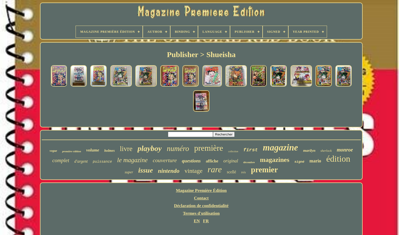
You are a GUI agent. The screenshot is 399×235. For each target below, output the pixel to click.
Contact (201, 198)
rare (215, 169)
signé (299, 162)
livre (126, 149)
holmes (109, 151)
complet (60, 160)
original (230, 160)
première (208, 148)
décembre (249, 162)
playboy (149, 148)
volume (92, 150)
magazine (280, 148)
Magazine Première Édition (201, 190)
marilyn (309, 150)
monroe (345, 150)
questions (191, 160)
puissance (102, 162)
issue (145, 170)
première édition (71, 151)
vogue (53, 151)
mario (315, 160)
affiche (212, 161)
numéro (178, 148)
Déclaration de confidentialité (201, 205)
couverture (165, 160)
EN (197, 221)
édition (338, 158)
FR (206, 221)
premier (264, 169)
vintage (193, 170)
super (129, 172)
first (250, 150)
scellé (231, 172)
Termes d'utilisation (201, 213)
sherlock (326, 151)
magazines (274, 159)
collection (233, 151)
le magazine (132, 160)
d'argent (81, 161)
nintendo (168, 171)
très (243, 172)
